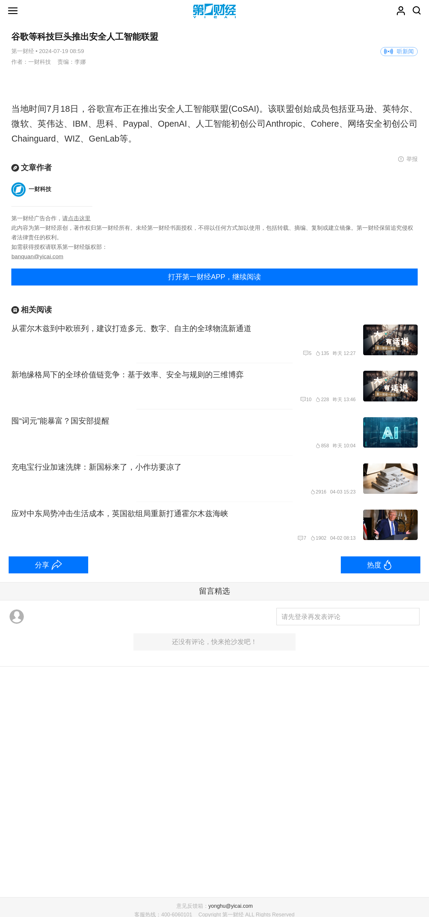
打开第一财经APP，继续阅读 (214, 277)
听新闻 (405, 51)
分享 (42, 565)
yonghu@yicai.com (231, 906)
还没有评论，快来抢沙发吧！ (214, 642)
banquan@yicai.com (37, 256)
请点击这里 (76, 218)
